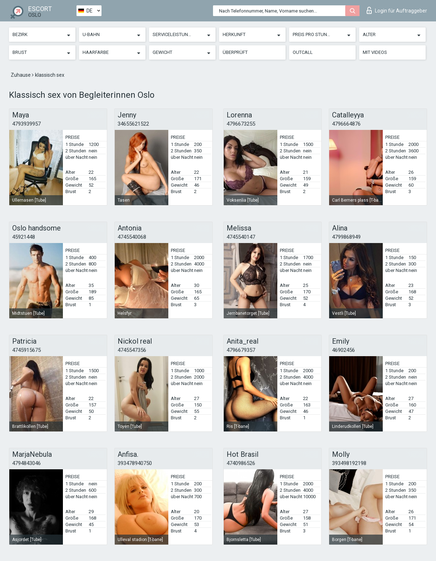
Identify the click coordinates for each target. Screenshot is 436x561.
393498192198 (349, 463)
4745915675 (26, 350)
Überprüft (235, 52)
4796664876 (346, 124)
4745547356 (132, 350)
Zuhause (21, 75)
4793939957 (26, 124)
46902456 (343, 350)
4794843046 (26, 463)
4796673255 (241, 124)
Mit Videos (375, 52)
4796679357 (241, 350)
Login (397, 10)
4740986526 (241, 463)
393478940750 (135, 463)
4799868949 (346, 237)
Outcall (303, 52)
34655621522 (133, 124)
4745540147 (241, 237)
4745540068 (132, 237)
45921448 (23, 237)
